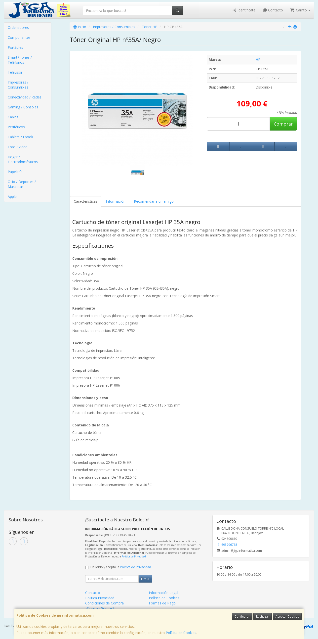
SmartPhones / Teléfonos (20, 60)
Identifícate (243, 10)
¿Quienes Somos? (99, 608)
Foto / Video (18, 146)
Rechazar (262, 616)
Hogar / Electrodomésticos (23, 159)
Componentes (19, 37)
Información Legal (163, 592)
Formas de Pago (162, 603)
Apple (12, 196)
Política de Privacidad (134, 556)
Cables (13, 117)
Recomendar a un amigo (154, 201)
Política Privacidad (99, 597)
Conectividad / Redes (24, 97)
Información (115, 201)
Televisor (15, 72)
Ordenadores (18, 27)
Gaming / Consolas (23, 107)
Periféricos (16, 127)
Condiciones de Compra (104, 603)
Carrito (300, 10)
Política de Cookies (181, 632)
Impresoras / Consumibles (18, 85)
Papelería (15, 171)
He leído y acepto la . (121, 567)
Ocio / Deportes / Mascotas (22, 184)
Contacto (273, 10)
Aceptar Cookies (287, 616)
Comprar (283, 124)
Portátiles (15, 47)
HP (258, 59)
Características (85, 201)
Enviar (145, 579)
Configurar (242, 616)
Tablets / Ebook (20, 137)
